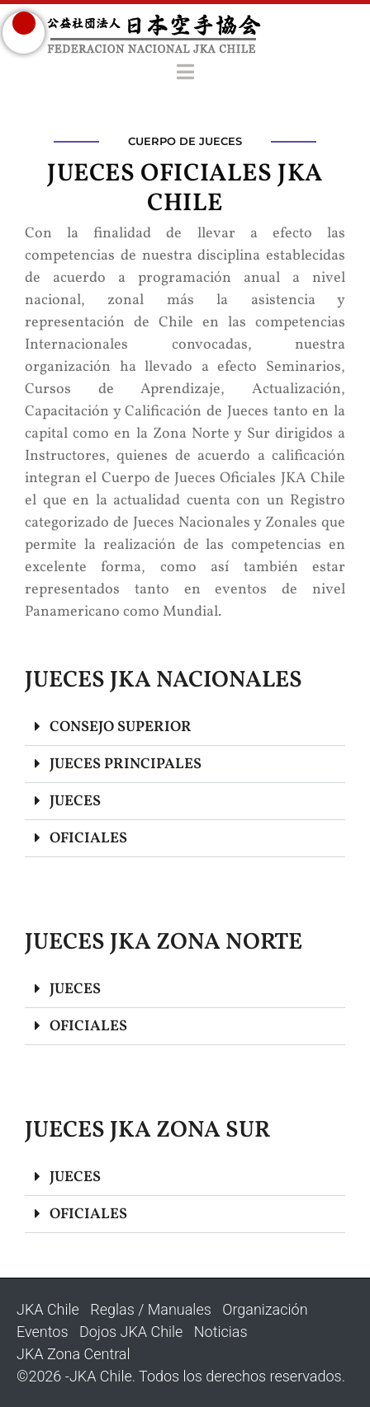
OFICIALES (88, 838)
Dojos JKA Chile (131, 1331)
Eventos (43, 1331)
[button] (185, 727)
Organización (264, 1309)
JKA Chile (48, 1309)
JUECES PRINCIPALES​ (126, 764)
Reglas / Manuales (150, 1309)
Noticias (221, 1331)
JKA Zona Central (73, 1353)
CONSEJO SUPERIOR (121, 727)
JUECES (75, 801)
